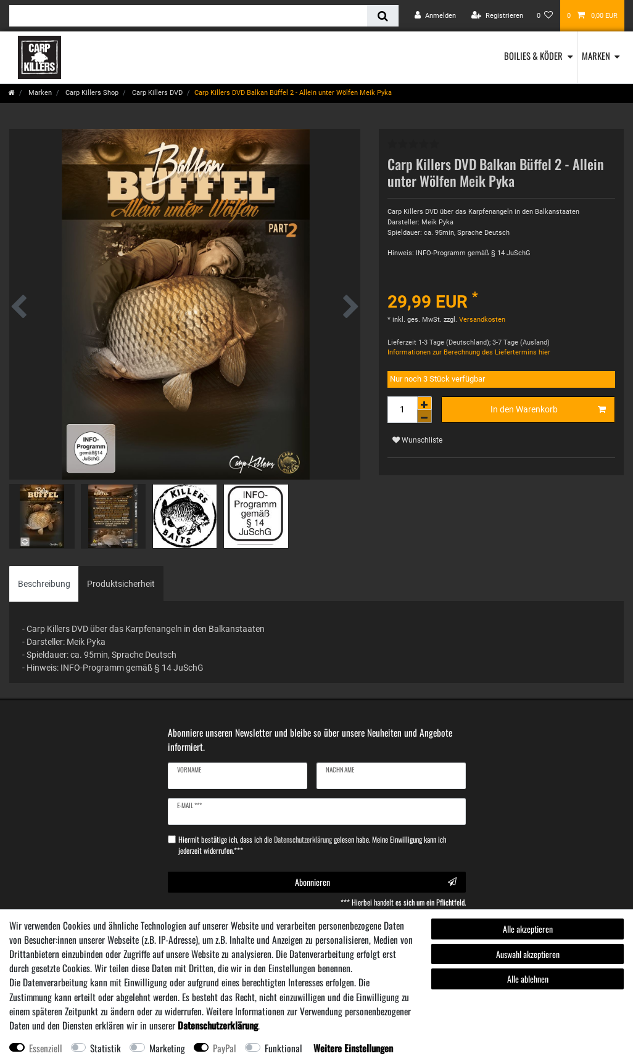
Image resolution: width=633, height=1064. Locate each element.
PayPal (224, 1048)
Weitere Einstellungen (353, 1048)
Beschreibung (44, 584)
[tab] (44, 583)
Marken (596, 55)
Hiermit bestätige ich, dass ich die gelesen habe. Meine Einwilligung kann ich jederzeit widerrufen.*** (312, 845)
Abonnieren (376, 881)
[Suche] (383, 16)
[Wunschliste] (545, 15)
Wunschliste (417, 440)
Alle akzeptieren (528, 928)
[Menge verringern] (424, 416)
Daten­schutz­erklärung (218, 1025)
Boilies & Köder (533, 55)
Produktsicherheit (121, 584)
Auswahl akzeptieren (528, 953)
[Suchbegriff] (188, 16)
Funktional (283, 1048)
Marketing (167, 1048)
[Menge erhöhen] (424, 403)
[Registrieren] (497, 15)
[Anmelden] (435, 15)
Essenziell (45, 1048)
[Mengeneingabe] (402, 409)
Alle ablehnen (527, 978)
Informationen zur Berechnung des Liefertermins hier (468, 352)
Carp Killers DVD (156, 93)
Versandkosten (481, 320)
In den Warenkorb (548, 409)
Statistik (105, 1048)
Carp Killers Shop (91, 93)
